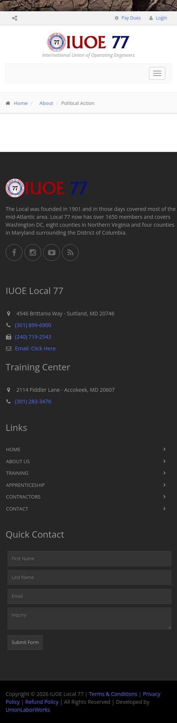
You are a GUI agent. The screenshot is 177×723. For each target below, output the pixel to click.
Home (21, 103)
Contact (17, 508)
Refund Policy (42, 701)
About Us (18, 461)
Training (17, 473)
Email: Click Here (35, 348)
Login (160, 18)
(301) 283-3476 (33, 401)
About (46, 103)
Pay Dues (130, 18)
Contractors (23, 496)
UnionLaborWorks (28, 709)
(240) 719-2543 (33, 336)
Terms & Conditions (113, 693)
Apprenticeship (25, 485)
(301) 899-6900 (33, 325)
